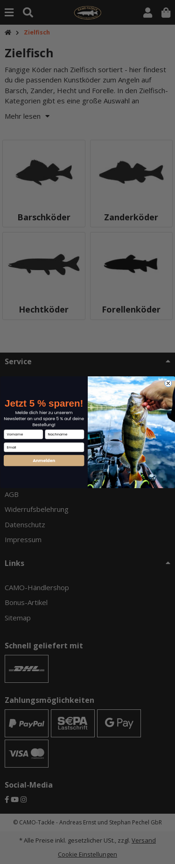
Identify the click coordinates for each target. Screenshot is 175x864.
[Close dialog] (168, 383)
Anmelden (44, 460)
